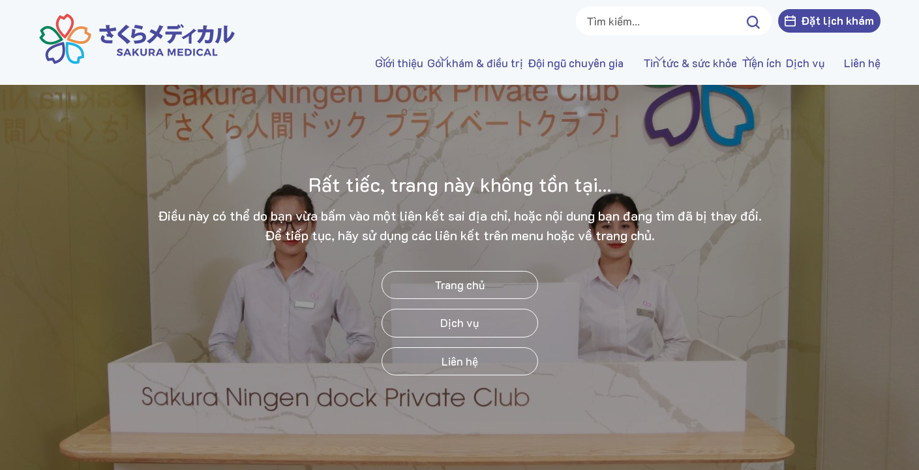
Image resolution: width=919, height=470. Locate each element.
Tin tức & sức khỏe (634, 62)
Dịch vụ (805, 62)
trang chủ (623, 235)
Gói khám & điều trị (391, 62)
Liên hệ (862, 62)
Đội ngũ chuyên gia (519, 62)
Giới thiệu (286, 62)
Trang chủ (459, 284)
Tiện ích (733, 62)
